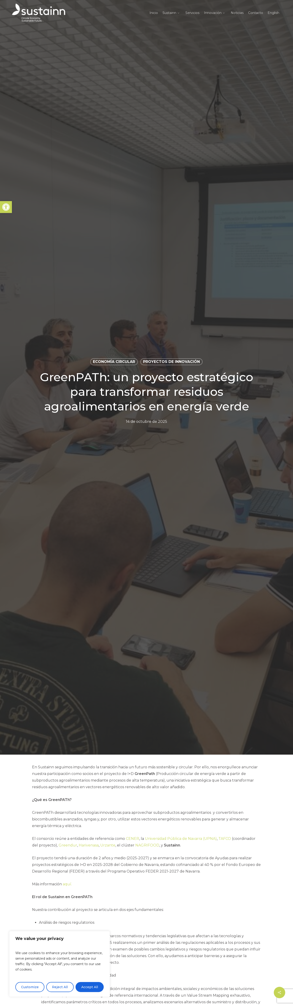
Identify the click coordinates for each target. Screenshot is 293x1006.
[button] (6, 207)
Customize (30, 987)
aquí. (67, 884)
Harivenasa (89, 845)
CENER (132, 838)
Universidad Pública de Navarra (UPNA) (181, 838)
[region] (59, 964)
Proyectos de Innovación (171, 361)
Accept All (89, 987)
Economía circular (114, 361)
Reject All (60, 987)
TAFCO (224, 838)
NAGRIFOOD (147, 845)
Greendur (68, 845)
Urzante (107, 845)
